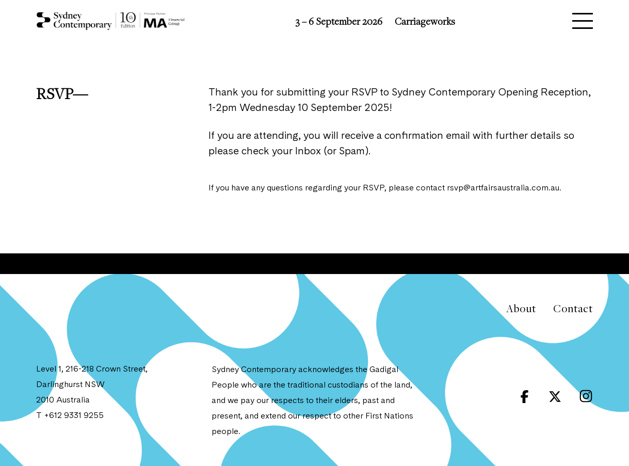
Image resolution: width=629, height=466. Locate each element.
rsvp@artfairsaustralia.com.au (503, 188)
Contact (573, 308)
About (521, 308)
